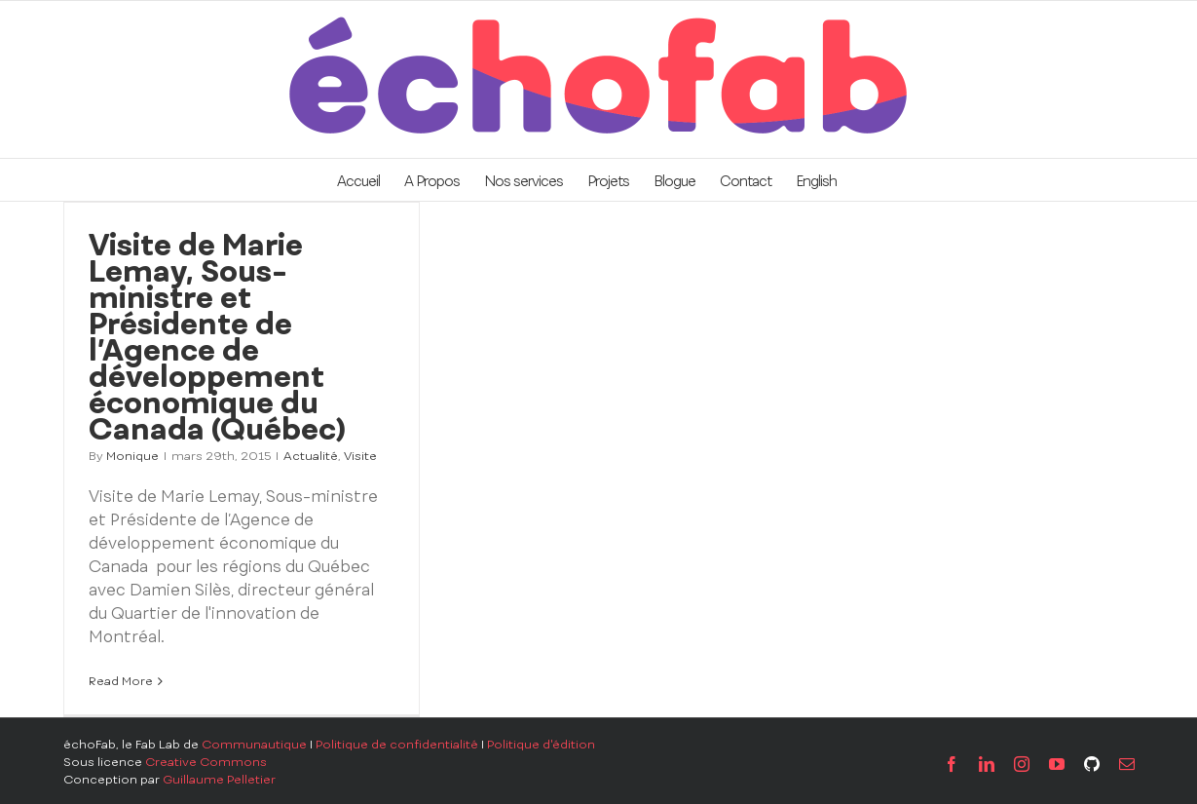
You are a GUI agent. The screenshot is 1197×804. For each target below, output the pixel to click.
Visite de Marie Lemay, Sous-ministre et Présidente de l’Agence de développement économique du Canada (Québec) (217, 336)
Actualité (310, 456)
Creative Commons (206, 762)
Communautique (254, 744)
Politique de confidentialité (397, 744)
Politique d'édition (541, 744)
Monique (132, 456)
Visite (360, 456)
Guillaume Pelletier (219, 779)
